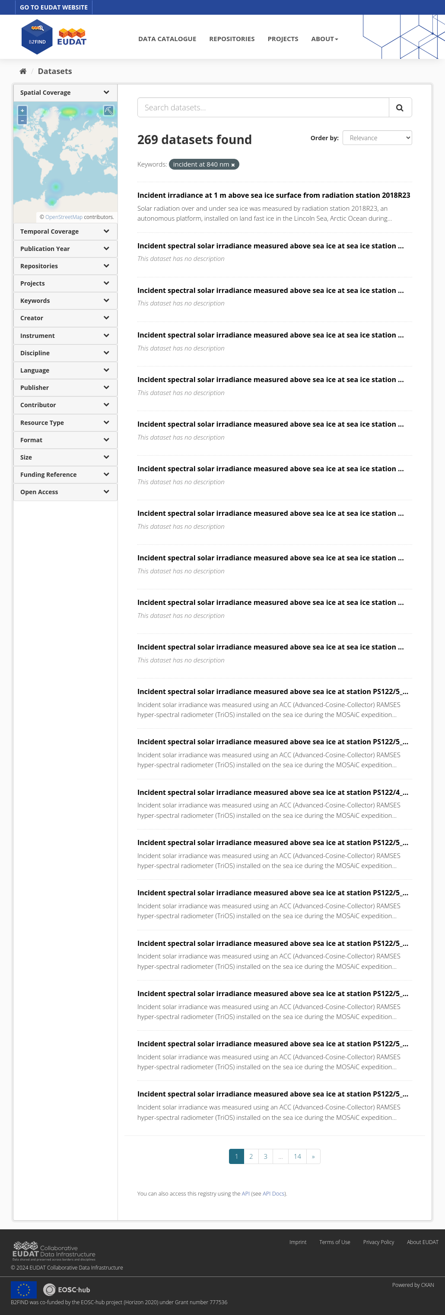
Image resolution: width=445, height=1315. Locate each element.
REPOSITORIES (231, 38)
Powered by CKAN (413, 1285)
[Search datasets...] (263, 107)
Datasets (55, 71)
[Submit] (400, 107)
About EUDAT (423, 1242)
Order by (324, 138)
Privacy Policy (378, 1242)
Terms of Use (334, 1242)
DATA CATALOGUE (167, 38)
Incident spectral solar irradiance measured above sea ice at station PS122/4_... (272, 792)
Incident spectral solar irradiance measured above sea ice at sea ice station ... (270, 246)
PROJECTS (282, 38)
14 (297, 1156)
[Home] (23, 71)
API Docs (273, 1193)
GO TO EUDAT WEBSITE (54, 7)
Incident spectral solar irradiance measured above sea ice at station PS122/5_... (272, 691)
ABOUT (325, 38)
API (246, 1193)
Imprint (297, 1242)
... (280, 1156)
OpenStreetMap (64, 217)
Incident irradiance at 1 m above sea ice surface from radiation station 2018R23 (273, 195)
